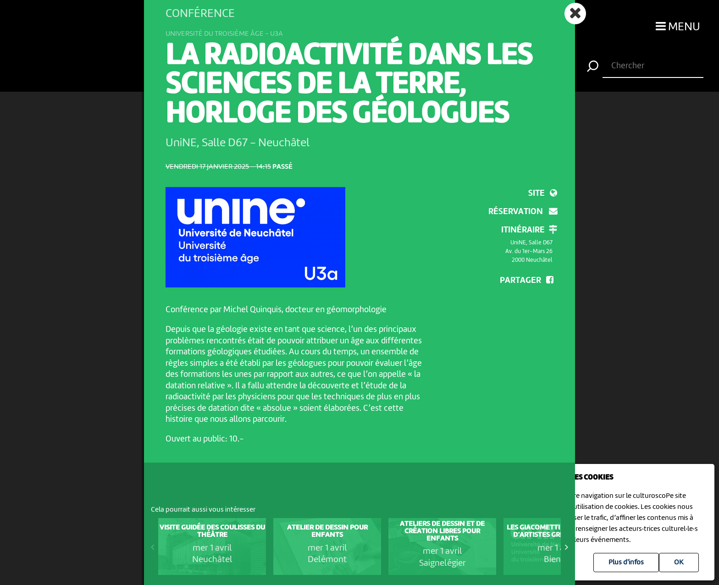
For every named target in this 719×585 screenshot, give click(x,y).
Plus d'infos (626, 562)
